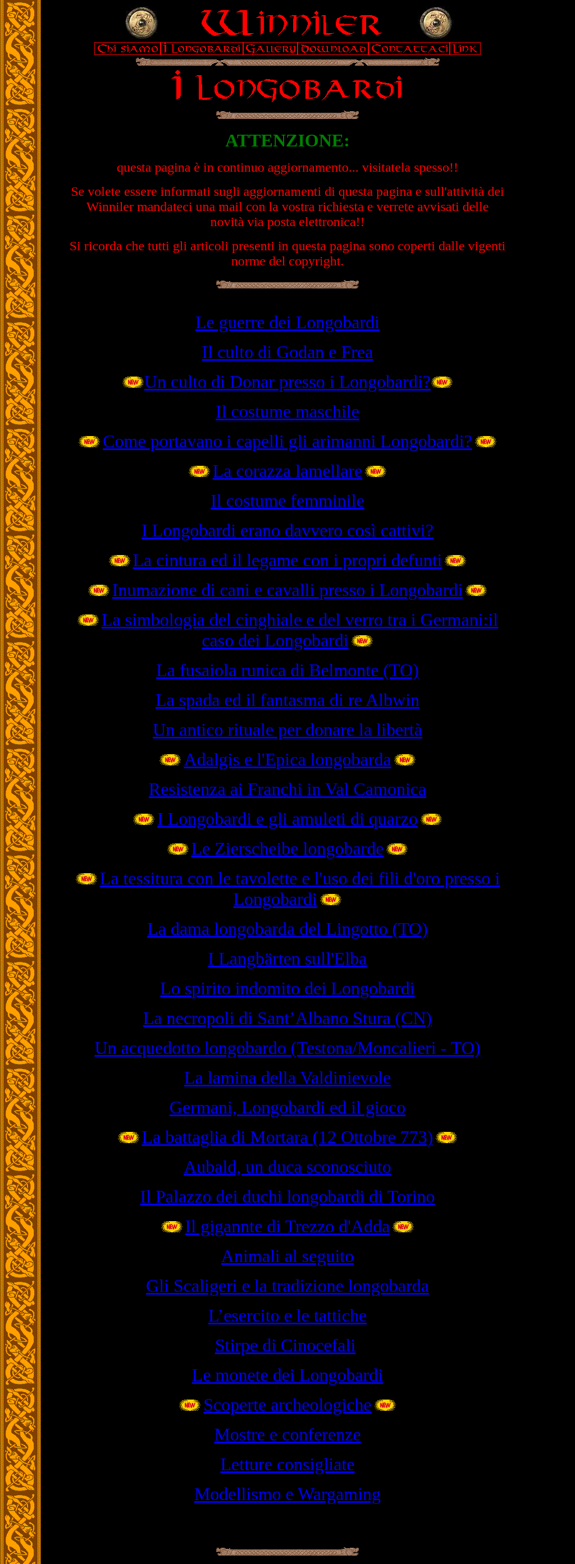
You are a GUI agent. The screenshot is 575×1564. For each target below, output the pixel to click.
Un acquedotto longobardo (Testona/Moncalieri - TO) (287, 1048)
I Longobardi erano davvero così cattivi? (287, 530)
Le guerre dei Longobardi (287, 322)
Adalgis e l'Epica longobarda (287, 759)
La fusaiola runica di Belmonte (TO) (287, 670)
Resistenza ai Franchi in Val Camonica (287, 789)
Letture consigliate (287, 1464)
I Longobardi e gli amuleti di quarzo (287, 819)
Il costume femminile (287, 500)
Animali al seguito (287, 1256)
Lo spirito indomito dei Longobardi (287, 988)
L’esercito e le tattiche (287, 1315)
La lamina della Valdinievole (287, 1077)
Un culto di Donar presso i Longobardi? (287, 381)
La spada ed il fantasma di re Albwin (287, 700)
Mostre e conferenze (287, 1434)
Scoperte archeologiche (287, 1405)
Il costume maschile (287, 411)
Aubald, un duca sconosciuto (287, 1167)
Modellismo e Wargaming (287, 1494)
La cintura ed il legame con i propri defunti (287, 560)
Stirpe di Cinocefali (285, 1345)
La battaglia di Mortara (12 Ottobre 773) (287, 1137)
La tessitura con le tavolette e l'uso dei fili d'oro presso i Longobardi (300, 888)
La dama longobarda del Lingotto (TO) (287, 929)
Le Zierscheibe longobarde (287, 848)
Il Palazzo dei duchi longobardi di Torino (287, 1196)
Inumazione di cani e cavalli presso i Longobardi (287, 590)
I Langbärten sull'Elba (287, 958)
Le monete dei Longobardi (287, 1375)
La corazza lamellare (287, 471)
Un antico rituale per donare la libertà (287, 729)
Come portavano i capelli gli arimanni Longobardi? (287, 441)
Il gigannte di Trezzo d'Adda (287, 1226)
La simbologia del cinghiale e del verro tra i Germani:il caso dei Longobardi (300, 629)
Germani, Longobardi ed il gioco (287, 1107)
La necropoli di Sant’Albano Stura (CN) (287, 1018)
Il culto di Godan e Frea (287, 352)
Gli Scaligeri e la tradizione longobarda (287, 1286)
